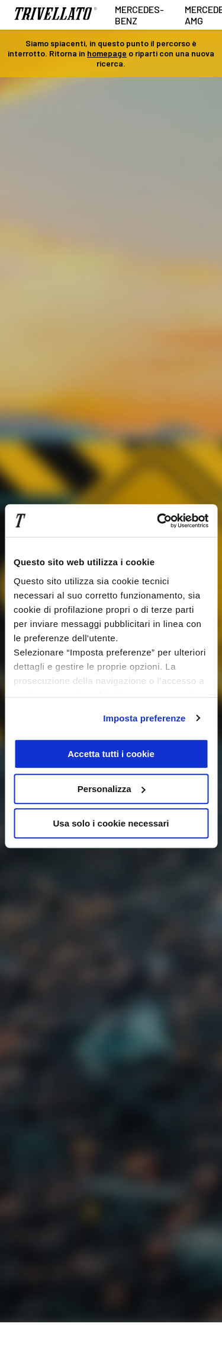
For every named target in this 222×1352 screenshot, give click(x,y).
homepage (107, 53)
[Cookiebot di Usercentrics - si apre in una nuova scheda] (158, 520)
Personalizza (112, 789)
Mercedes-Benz (139, 15)
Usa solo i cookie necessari (111, 823)
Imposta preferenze (144, 718)
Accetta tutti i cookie (111, 754)
